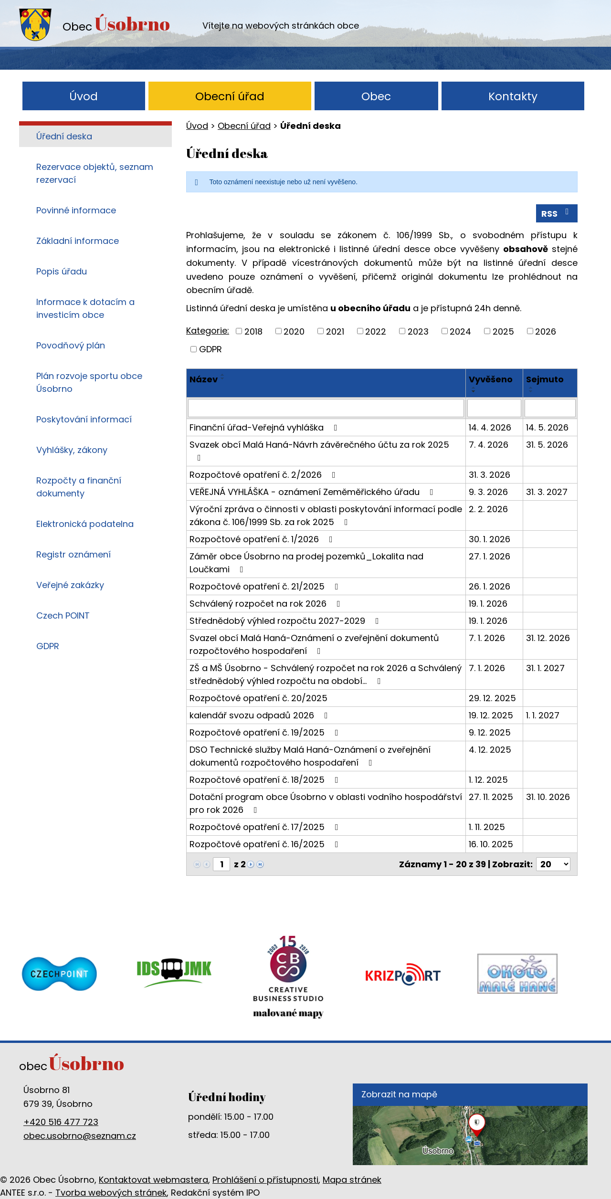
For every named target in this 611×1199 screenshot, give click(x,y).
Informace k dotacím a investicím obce (85, 308)
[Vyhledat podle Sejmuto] (550, 408)
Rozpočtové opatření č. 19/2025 (266, 732)
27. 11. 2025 (491, 797)
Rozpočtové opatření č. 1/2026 (263, 539)
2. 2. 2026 (488, 509)
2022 (375, 331)
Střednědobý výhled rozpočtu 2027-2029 (286, 621)
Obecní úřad (229, 96)
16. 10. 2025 (491, 844)
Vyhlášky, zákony (71, 450)
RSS (557, 213)
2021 (335, 331)
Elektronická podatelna (85, 524)
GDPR (210, 349)
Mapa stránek (352, 1180)
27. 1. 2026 (489, 556)
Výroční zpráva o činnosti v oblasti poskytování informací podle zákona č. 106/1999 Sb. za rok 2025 (326, 515)
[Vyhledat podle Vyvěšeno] (494, 408)
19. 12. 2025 (491, 715)
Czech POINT (63, 615)
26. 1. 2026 (489, 586)
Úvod (83, 96)
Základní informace (77, 241)
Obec (376, 96)
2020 (294, 331)
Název (204, 379)
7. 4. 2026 (488, 445)
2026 (545, 331)
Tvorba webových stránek (111, 1193)
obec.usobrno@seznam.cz (79, 1136)
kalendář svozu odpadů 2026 (261, 715)
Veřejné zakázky (70, 585)
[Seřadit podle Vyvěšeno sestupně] (474, 391)
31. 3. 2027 (547, 492)
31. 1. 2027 (545, 668)
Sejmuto (545, 379)
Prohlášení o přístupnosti (265, 1180)
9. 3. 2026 (488, 492)
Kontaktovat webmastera (153, 1180)
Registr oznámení (73, 554)
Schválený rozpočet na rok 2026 (267, 604)
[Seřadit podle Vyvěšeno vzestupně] (474, 387)
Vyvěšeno (491, 379)
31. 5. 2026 (547, 445)
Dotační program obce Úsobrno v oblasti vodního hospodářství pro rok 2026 (326, 803)
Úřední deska (64, 136)
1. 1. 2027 (542, 715)
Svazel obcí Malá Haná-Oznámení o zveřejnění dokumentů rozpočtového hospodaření (314, 644)
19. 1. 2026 (488, 604)
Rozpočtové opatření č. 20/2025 (258, 698)
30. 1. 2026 (489, 539)
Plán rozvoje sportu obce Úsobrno (89, 382)
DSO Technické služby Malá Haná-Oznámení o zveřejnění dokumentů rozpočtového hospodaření (310, 756)
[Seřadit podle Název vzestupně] (223, 375)
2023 (418, 331)
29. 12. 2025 (492, 698)
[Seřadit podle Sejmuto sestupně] (531, 391)
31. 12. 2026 (548, 638)
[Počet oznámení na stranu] (553, 864)
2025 (503, 331)
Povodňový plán (70, 345)
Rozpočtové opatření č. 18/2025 (266, 780)
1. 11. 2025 (487, 827)
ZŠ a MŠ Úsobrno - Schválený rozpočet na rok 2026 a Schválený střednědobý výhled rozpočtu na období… (326, 674)
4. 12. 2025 (490, 750)
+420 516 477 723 (60, 1122)
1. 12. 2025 (488, 780)
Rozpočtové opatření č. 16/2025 (266, 844)
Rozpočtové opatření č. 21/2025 (266, 586)
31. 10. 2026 (548, 797)
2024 (460, 331)
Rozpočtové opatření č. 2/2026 (264, 475)
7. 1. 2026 (487, 638)
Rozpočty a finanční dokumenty (78, 486)
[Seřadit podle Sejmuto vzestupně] (531, 387)
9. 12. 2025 (490, 732)
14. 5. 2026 (547, 427)
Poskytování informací (84, 419)
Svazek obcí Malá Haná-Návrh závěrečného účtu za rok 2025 (319, 450)
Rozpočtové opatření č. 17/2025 (266, 827)
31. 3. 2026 (489, 475)
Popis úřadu (61, 271)
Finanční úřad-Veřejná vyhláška (265, 427)
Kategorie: (207, 331)
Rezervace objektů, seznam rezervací (94, 173)
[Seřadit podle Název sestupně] (223, 378)
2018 (253, 331)
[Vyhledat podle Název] (326, 408)
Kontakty (512, 96)
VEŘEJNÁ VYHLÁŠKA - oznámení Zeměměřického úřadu (313, 492)
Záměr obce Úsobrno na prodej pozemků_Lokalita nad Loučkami (306, 562)
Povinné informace (76, 210)
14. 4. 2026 (490, 427)
